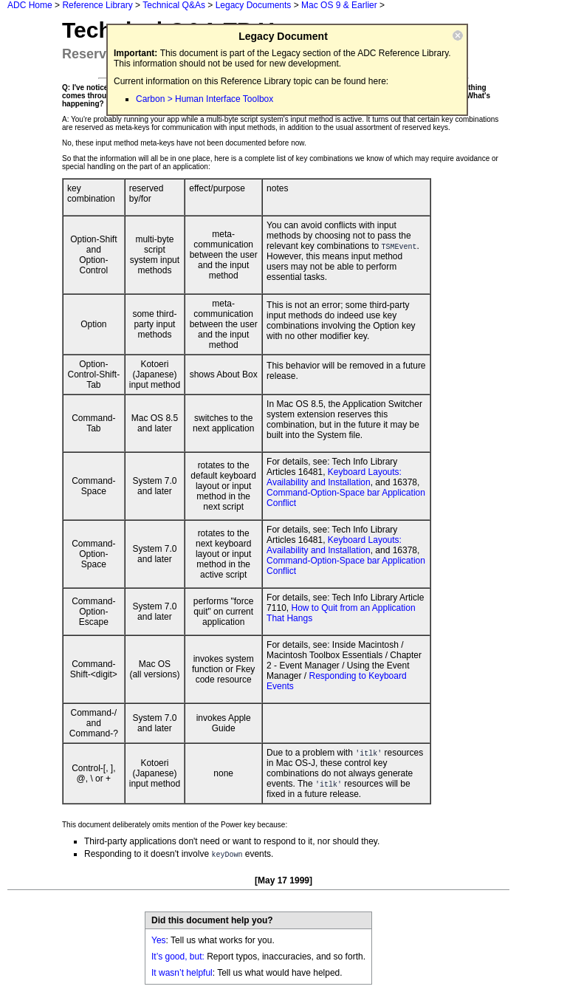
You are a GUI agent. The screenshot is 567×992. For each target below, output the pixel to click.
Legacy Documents (254, 5)
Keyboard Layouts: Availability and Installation (334, 477)
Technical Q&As (173, 5)
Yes (158, 940)
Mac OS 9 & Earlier (339, 5)
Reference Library (97, 5)
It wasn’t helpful (182, 973)
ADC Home (29, 5)
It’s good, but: (178, 956)
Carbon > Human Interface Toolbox (204, 99)
